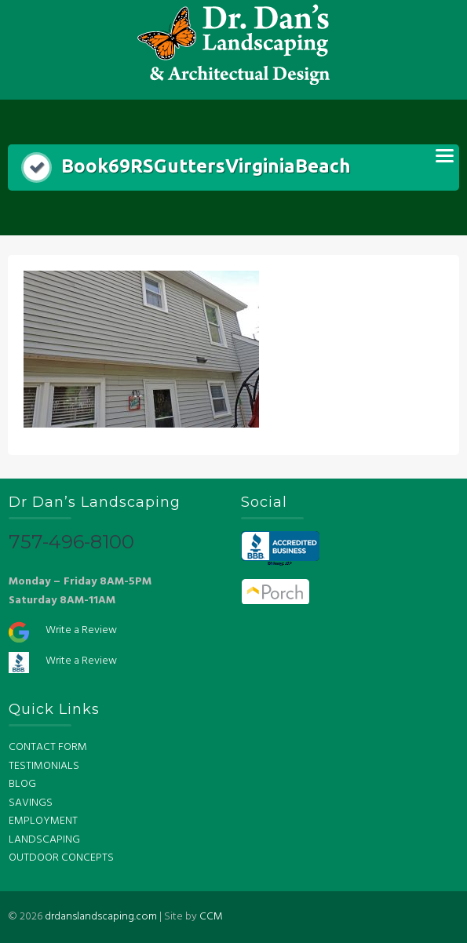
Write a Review (81, 630)
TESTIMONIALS (44, 766)
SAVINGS (31, 803)
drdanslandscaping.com (101, 917)
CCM (211, 917)
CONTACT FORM (48, 747)
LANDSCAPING (44, 840)
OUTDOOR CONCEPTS (61, 858)
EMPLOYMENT (43, 821)
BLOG (22, 784)
